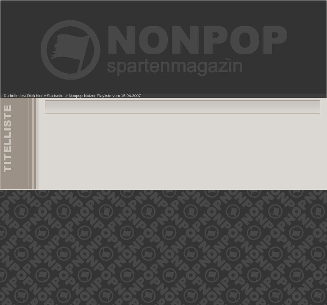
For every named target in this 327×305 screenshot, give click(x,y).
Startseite (55, 96)
